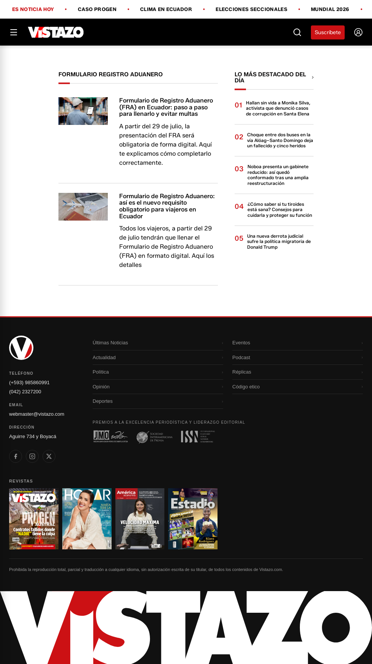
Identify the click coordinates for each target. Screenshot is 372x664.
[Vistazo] (56, 32)
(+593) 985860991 (29, 382)
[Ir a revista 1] (33, 518)
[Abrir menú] (13, 32)
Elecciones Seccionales (251, 9)
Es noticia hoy (33, 9)
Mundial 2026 (330, 9)
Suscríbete (328, 32)
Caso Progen (97, 9)
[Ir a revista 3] (140, 518)
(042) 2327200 (25, 391)
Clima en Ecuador (166, 9)
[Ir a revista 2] (87, 518)
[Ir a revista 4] (193, 518)
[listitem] (15, 456)
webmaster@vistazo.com (36, 414)
